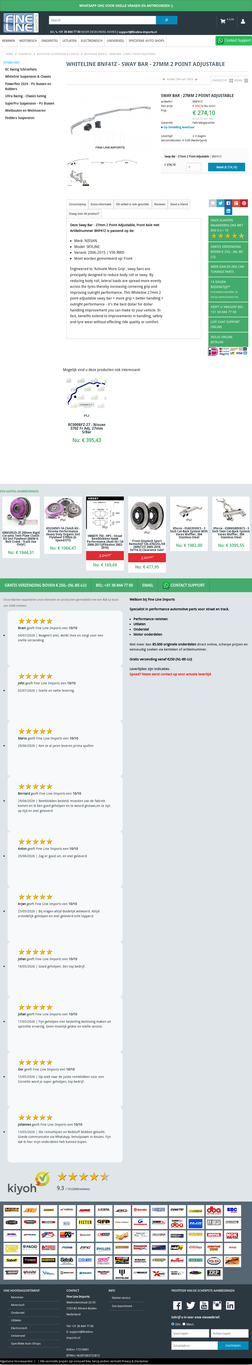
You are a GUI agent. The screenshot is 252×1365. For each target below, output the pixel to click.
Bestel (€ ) (226, 167)
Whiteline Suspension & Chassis (28, 76)
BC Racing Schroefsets (21, 69)
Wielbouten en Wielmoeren (25, 110)
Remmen (8, 40)
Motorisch (28, 40)
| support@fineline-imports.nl (136, 32)
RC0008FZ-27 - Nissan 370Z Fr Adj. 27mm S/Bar (86, 428)
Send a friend (179, 204)
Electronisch (91, 40)
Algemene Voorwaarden (16, 1361)
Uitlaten (69, 40)
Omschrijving (77, 204)
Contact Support (184, 585)
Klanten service (121, 1297)
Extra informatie (101, 204)
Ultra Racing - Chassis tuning (25, 96)
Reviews (159, 204)
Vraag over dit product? (84, 213)
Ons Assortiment (122, 1306)
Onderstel (49, 40)
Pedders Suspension (19, 118)
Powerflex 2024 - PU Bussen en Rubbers (28, 86)
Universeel (115, 40)
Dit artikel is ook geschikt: (132, 204)
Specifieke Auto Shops (146, 40)
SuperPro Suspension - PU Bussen (29, 103)
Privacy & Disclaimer (135, 1361)
